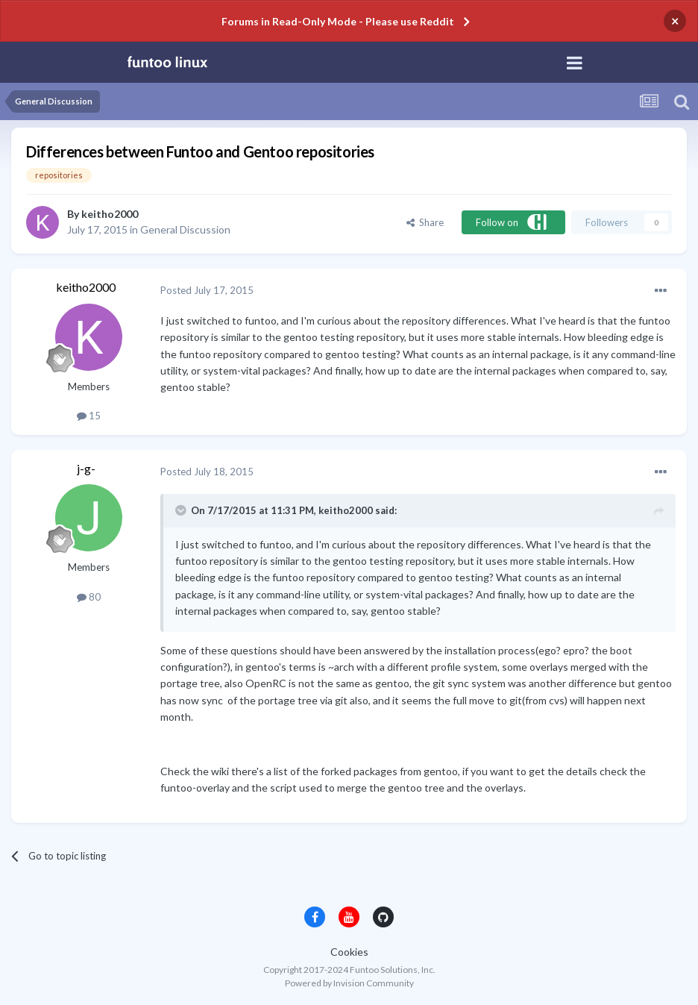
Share (425, 222)
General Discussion (185, 229)
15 (89, 416)
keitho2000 (109, 213)
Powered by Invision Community (349, 983)
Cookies (349, 951)
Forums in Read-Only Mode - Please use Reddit (337, 21)
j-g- (86, 468)
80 (89, 597)
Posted (207, 290)
